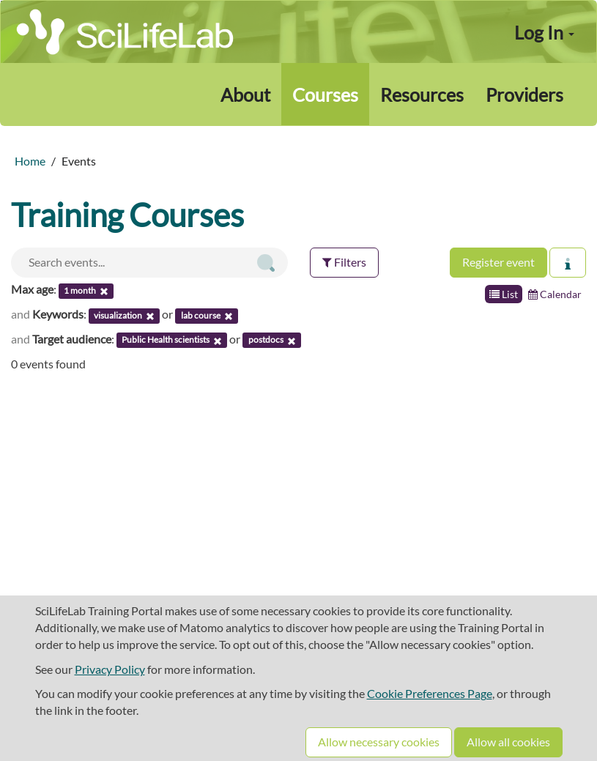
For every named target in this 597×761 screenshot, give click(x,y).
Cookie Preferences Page (429, 693)
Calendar (555, 294)
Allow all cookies (508, 742)
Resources (422, 94)
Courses (325, 94)
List (503, 294)
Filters (344, 262)
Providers (524, 94)
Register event (498, 262)
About (245, 94)
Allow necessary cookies (379, 742)
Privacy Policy (110, 669)
